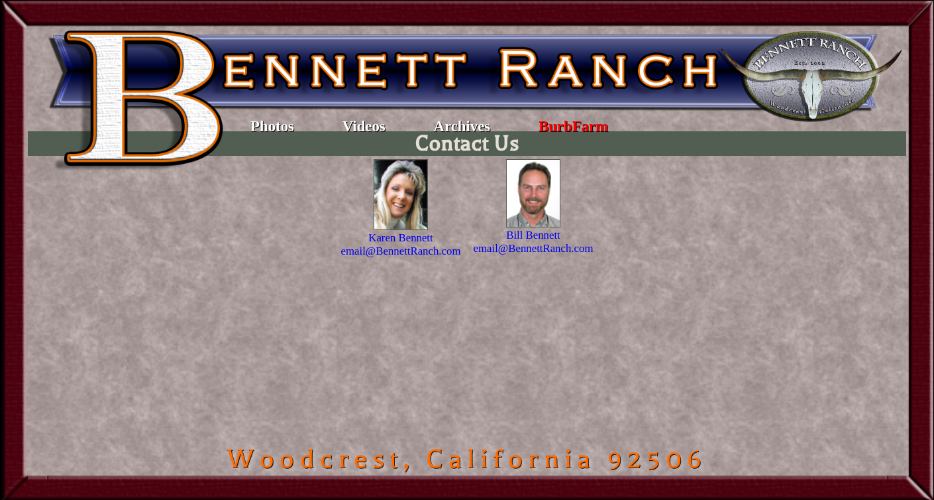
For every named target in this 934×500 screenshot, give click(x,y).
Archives (462, 126)
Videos (364, 126)
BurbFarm (573, 126)
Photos (272, 126)
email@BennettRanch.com (401, 251)
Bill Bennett (533, 235)
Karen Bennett (400, 237)
